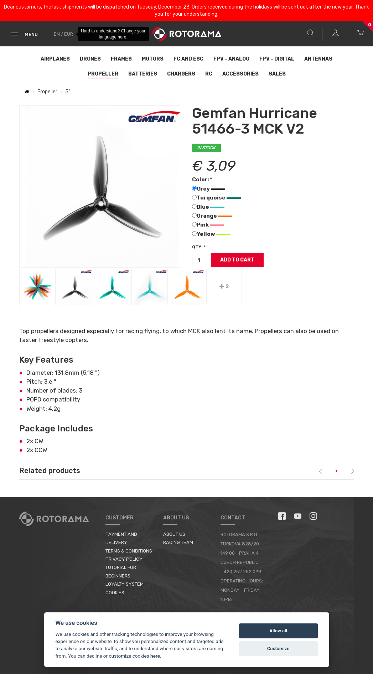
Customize (278, 648)
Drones (90, 59)
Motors (153, 59)
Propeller (103, 74)
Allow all (278, 630)
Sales (277, 74)
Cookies (114, 592)
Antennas (318, 59)
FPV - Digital (276, 59)
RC (208, 74)
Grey (208, 189)
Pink (208, 225)
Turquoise (216, 198)
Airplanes (55, 59)
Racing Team (178, 542)
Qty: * (199, 246)
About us (174, 534)
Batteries (142, 74)
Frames (121, 59)
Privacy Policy (124, 559)
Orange (212, 216)
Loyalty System (124, 584)
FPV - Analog (231, 59)
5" (68, 92)
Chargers (181, 74)
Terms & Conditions (128, 551)
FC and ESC (188, 59)
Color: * (202, 179)
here (155, 656)
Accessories (240, 74)
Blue (208, 207)
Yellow (211, 234)
